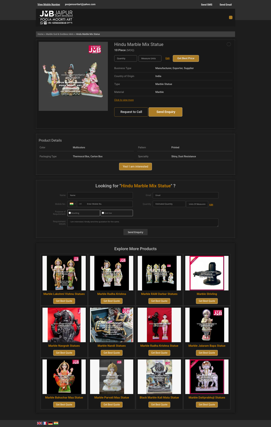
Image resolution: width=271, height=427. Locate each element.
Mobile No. (60, 204)
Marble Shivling (207, 294)
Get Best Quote (64, 301)
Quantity (147, 204)
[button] (49, 4)
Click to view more (124, 100)
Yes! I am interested (135, 166)
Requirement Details (59, 222)
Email (148, 195)
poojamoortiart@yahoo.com (80, 4)
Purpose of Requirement (59, 212)
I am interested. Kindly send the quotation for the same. (142, 223)
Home (41, 34)
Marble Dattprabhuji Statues (207, 397)
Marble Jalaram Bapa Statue (206, 345)
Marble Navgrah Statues (64, 345)
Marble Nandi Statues (112, 345)
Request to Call (131, 112)
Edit (168, 58)
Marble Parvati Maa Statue (111, 397)
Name (63, 195)
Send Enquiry (165, 112)
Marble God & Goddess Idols (59, 34)
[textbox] (150, 58)
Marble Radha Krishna (111, 294)
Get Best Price (185, 58)
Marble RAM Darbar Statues (159, 294)
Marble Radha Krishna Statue (159, 345)
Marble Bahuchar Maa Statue (64, 397)
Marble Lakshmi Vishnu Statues (64, 294)
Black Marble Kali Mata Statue (159, 397)
